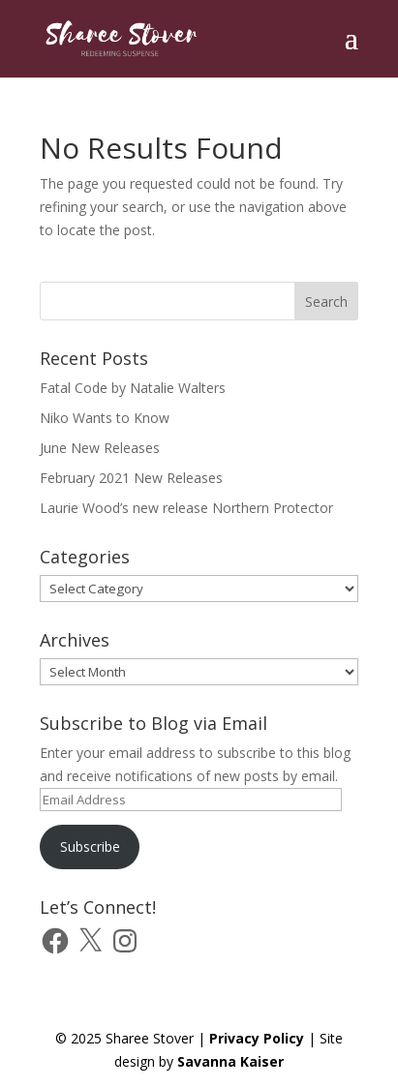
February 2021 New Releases (131, 477)
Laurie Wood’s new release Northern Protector (186, 508)
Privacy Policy (256, 1038)
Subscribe (90, 846)
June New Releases (100, 447)
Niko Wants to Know (104, 417)
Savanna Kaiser (230, 1061)
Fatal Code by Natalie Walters (133, 387)
